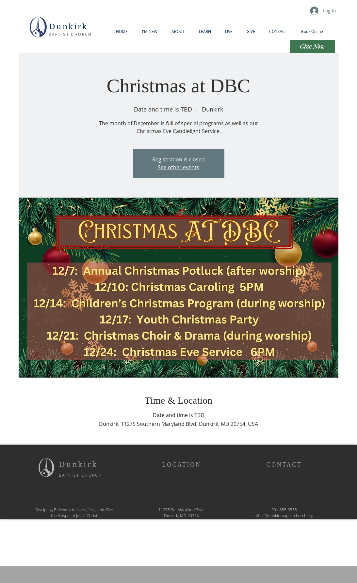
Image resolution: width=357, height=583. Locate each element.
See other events (178, 167)
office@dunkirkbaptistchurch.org (284, 515)
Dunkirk (70, 26)
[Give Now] (312, 46)
